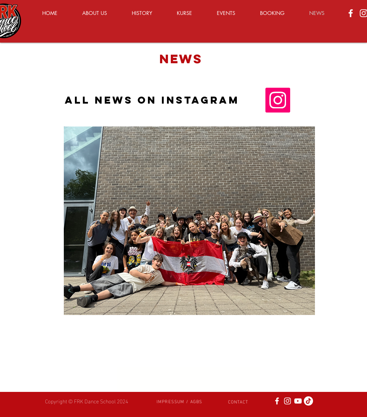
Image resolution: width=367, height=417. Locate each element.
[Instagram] (277, 100)
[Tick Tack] (308, 401)
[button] (179, 400)
